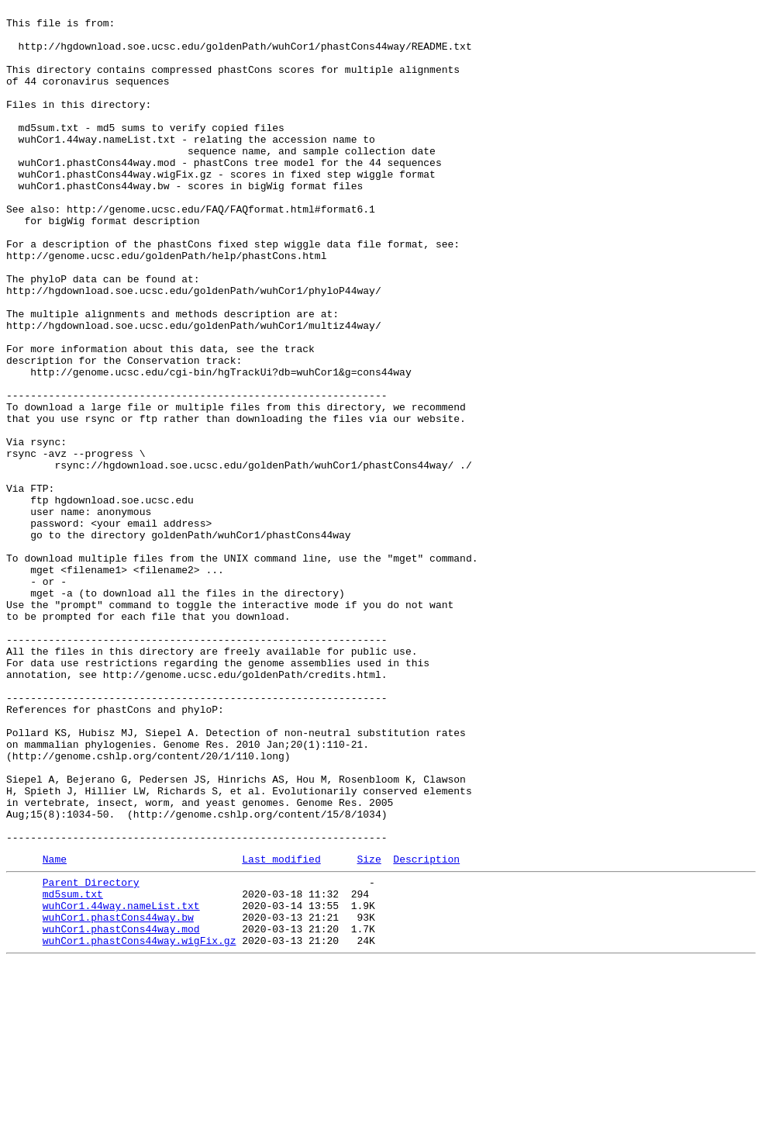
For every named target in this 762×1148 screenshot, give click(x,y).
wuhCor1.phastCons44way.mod (121, 1110)
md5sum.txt (73, 1068)
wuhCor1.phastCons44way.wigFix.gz (139, 1124)
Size (369, 1029)
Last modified (281, 1029)
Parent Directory (91, 1054)
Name (55, 1029)
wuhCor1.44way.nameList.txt (121, 1082)
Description (426, 1029)
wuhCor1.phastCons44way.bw (118, 1096)
